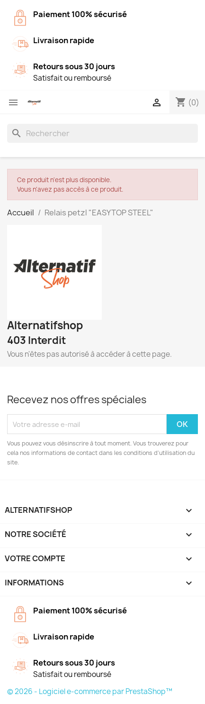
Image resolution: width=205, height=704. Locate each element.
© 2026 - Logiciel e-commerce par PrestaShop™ (89, 691)
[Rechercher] (102, 133)
